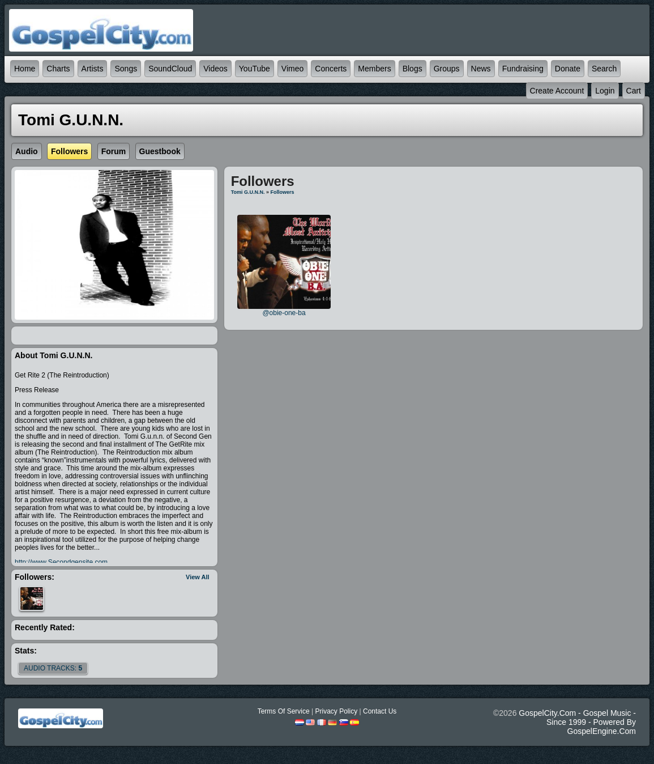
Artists (93, 68)
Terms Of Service (284, 711)
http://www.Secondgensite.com (61, 562)
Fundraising (523, 68)
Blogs (412, 68)
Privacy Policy (336, 711)
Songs (125, 68)
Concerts (331, 68)
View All (198, 577)
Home (24, 68)
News (481, 68)
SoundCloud (170, 68)
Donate (567, 68)
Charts (58, 68)
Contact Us (379, 711)
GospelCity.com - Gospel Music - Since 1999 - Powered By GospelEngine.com (577, 722)
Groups (447, 68)
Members (374, 68)
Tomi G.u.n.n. (248, 192)
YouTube (254, 68)
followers (282, 192)
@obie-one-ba (283, 313)
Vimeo (292, 68)
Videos (215, 68)
